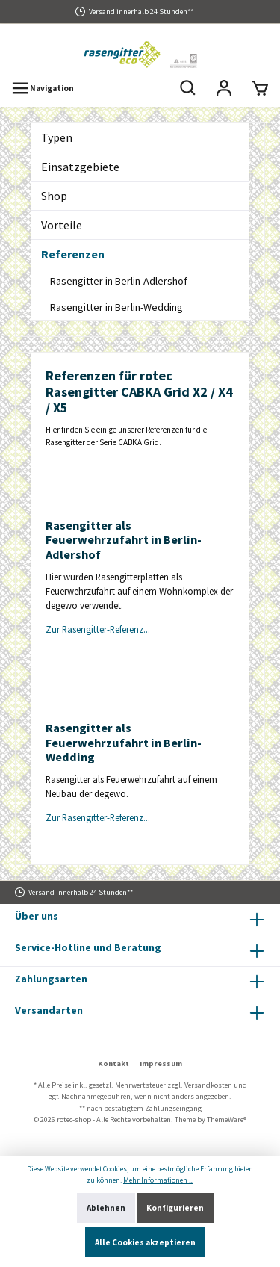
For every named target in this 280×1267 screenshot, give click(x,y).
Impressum (161, 1063)
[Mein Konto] (224, 88)
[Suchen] (188, 88)
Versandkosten (208, 1085)
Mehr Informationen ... (158, 1180)
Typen (56, 137)
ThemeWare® (226, 1119)
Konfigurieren (175, 1208)
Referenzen (73, 254)
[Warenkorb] (260, 88)
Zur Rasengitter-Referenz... (98, 629)
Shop (54, 195)
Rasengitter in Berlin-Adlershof (118, 281)
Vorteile (61, 224)
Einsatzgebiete (80, 166)
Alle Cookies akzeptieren (145, 1242)
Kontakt (113, 1063)
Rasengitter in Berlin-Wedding (116, 307)
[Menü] (43, 88)
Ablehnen (106, 1208)
